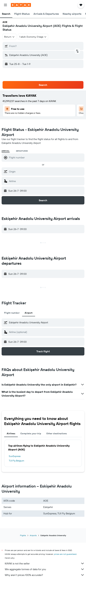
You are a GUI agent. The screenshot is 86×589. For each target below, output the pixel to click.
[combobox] (9, 37)
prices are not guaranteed (65, 554)
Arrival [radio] (6, 151)
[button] (5, 4)
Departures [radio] (22, 151)
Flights (23, 535)
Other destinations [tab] (56, 433)
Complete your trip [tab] (30, 433)
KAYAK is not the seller (44, 563)
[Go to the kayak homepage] (21, 5)
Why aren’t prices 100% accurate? (44, 575)
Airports (33, 535)
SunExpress (14, 456)
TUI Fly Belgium (16, 460)
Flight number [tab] (12, 312)
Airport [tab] (29, 312)
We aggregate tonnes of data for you (44, 569)
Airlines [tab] (11, 433)
